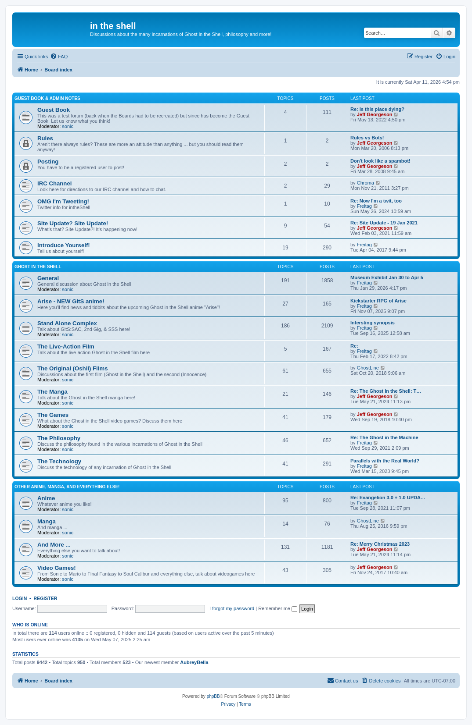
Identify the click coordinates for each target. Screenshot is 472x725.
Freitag (364, 206)
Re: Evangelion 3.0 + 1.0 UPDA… (387, 497)
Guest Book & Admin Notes (47, 98)
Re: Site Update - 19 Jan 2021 (384, 222)
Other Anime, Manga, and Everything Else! (66, 486)
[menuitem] (59, 56)
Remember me (277, 608)
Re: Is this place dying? (377, 109)
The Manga (52, 391)
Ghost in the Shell (37, 266)
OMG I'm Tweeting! (63, 201)
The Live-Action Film (65, 346)
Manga (46, 521)
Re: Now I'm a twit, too (376, 200)
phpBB (213, 696)
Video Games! (56, 568)
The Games (52, 415)
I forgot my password (231, 608)
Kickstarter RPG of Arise (378, 300)
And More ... (53, 544)
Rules (45, 138)
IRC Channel (54, 183)
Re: (354, 345)
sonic (67, 126)
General (48, 278)
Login (19, 598)
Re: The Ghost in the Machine (384, 437)
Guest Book (53, 110)
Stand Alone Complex (67, 323)
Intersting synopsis (372, 322)
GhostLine (368, 367)
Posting (47, 161)
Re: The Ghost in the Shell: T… (385, 391)
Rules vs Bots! (367, 137)
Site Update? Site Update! (72, 223)
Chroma (365, 182)
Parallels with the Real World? (384, 460)
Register (46, 598)
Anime (46, 498)
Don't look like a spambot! (380, 160)
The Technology (59, 461)
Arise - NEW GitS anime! (70, 301)
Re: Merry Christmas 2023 (380, 544)
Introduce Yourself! (63, 245)
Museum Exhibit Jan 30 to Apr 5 (386, 277)
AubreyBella (194, 662)
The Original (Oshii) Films (72, 368)
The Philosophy (58, 438)
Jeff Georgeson (375, 114)
